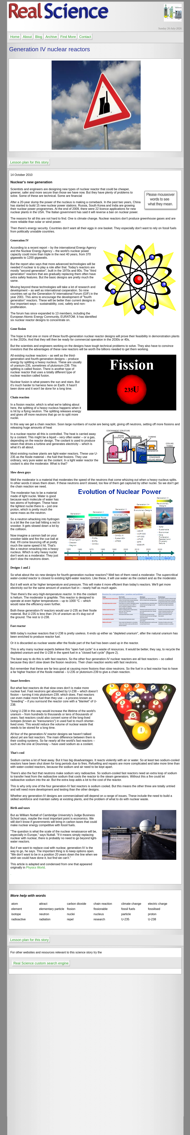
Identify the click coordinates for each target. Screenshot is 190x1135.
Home (14, 37)
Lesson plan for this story (29, 162)
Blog (38, 37)
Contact (85, 37)
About (27, 37)
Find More (68, 37)
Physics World (35, 867)
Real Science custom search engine (41, 963)
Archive (51, 37)
